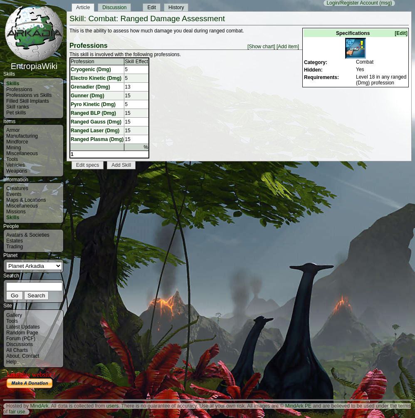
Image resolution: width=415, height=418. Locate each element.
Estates (14, 241)
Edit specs (87, 165)
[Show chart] (261, 46)
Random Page (22, 333)
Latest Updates (23, 327)
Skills (12, 84)
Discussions (19, 344)
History (176, 7)
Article (83, 7)
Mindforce (17, 142)
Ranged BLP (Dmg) (93, 113)
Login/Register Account (352, 3)
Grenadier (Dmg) (90, 87)
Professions (19, 89)
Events (14, 194)
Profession (82, 61)
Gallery (14, 315)
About (12, 356)
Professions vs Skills (29, 95)
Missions (16, 212)
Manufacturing (22, 136)
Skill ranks (17, 107)
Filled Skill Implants (27, 101)
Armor (13, 130)
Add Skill (121, 165)
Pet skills (16, 113)
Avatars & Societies (27, 235)
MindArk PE (298, 406)
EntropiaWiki (34, 62)
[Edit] (401, 33)
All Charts (17, 350)
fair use (17, 412)
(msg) (385, 3)
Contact (30, 356)
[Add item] (288, 46)
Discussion (114, 7)
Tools (12, 159)
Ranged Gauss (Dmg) (96, 122)
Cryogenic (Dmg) (91, 69)
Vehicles (15, 165)
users (112, 406)
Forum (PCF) (20, 338)
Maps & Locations (26, 200)
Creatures (17, 188)
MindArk (39, 406)
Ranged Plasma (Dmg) (97, 139)
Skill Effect (136, 61)
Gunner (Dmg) (87, 96)
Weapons (16, 171)
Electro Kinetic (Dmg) (96, 78)
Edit (151, 7)
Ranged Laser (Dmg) (95, 131)
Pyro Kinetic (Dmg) (93, 104)
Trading (14, 247)
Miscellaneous (22, 153)
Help (11, 362)
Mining (13, 148)
